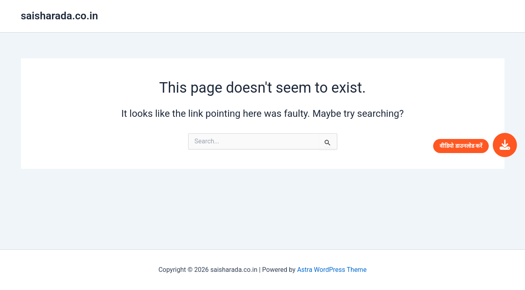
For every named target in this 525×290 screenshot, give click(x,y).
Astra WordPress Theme (331, 269)
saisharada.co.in (59, 16)
